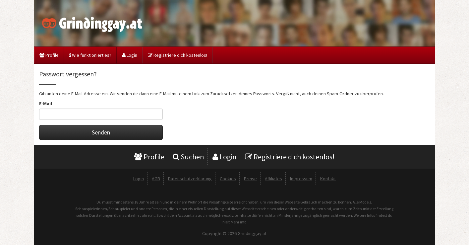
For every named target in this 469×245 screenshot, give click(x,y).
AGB (156, 179)
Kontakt (328, 179)
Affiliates (273, 179)
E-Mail (45, 104)
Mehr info (238, 221)
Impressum (301, 179)
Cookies (228, 179)
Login (129, 55)
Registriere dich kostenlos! (177, 55)
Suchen (188, 156)
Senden (101, 132)
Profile (49, 55)
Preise (250, 179)
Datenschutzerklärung (190, 179)
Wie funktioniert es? (90, 55)
